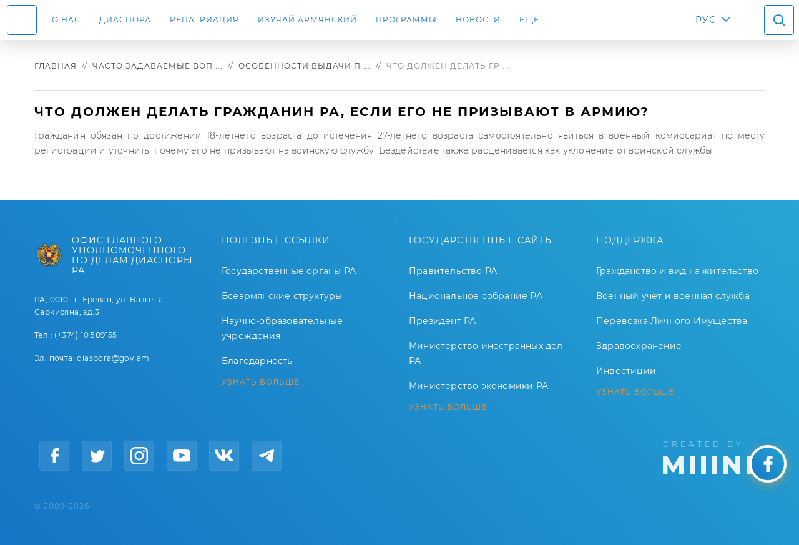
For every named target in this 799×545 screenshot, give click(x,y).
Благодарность (257, 360)
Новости (478, 19)
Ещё (529, 19)
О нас (66, 19)
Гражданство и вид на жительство (677, 271)
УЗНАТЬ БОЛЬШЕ (261, 382)
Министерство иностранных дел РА (486, 353)
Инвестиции (626, 370)
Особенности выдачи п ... (304, 66)
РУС (705, 20)
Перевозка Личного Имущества (671, 321)
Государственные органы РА (289, 271)
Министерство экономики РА (478, 385)
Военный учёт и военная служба (673, 296)
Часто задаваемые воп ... (157, 66)
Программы (406, 19)
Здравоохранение (639, 345)
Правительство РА (453, 271)
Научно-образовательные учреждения (282, 328)
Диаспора (125, 19)
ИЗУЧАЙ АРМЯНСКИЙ (307, 19)
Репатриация (204, 19)
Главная (55, 66)
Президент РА (442, 321)
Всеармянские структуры (282, 296)
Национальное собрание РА (475, 296)
